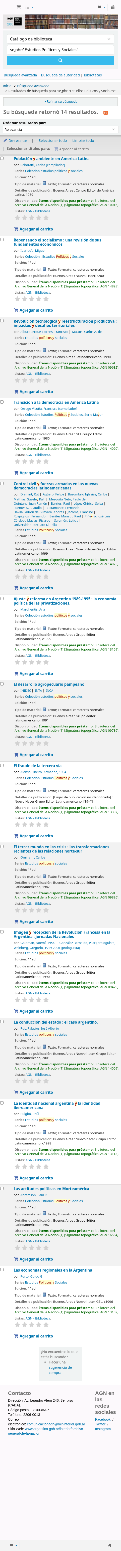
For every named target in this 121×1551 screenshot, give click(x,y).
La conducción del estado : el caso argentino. (56, 1022)
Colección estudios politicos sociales (54, 171)
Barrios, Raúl (60, 503)
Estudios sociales (46, 337)
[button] (19, 7)
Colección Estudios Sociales (54, 778)
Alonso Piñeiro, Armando (43, 772)
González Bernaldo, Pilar (87, 943)
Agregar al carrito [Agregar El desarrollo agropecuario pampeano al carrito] (33, 754)
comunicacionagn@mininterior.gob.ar (56, 1424)
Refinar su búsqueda (62, 101)
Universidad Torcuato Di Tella (35, 525)
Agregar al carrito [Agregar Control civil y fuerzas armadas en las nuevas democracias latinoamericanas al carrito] (33, 587)
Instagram (103, 1429)
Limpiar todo (83, 140)
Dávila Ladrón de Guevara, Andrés (39, 512)
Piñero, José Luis (97, 516)
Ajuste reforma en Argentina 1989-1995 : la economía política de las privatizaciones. (65, 601)
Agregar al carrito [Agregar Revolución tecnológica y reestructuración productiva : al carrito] (33, 391)
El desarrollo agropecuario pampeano (49, 684)
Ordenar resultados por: (24, 122)
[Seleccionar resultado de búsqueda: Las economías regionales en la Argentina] (2, 1269)
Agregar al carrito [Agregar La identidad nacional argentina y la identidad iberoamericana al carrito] (33, 1177)
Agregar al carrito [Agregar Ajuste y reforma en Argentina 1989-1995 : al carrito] (33, 673)
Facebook (102, 1419)
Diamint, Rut (29, 494)
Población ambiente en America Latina (52, 159)
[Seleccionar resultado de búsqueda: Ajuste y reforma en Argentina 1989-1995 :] (2, 598)
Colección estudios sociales (54, 615)
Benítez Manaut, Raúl (65, 516)
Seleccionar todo (53, 140)
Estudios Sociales (46, 530)
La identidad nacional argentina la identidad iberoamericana (57, 1105)
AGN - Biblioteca (38, 211)
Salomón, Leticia (66, 520)
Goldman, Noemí (37, 943)
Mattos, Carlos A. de (87, 332)
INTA (38, 690)
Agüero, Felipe (53, 494)
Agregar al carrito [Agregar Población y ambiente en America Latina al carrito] (33, 228)
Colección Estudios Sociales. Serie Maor (64, 414)
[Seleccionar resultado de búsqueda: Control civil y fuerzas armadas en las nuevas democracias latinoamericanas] (2, 483)
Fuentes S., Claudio (28, 508)
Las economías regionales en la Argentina (53, 1270)
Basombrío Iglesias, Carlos (87, 494)
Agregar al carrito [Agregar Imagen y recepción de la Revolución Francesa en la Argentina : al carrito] (33, 1011)
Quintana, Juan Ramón (30, 503)
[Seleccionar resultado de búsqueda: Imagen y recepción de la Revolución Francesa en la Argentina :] (2, 931)
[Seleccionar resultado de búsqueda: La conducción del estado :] (2, 1021)
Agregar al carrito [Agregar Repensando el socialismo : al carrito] (33, 310)
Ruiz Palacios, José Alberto (39, 1028)
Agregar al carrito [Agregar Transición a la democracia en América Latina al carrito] (33, 472)
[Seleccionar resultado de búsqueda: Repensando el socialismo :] (2, 239)
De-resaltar (15, 140)
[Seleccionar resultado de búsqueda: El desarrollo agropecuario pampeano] (2, 683)
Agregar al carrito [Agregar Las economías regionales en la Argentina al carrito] (33, 1335)
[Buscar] (60, 60)
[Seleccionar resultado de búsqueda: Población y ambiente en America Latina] (2, 158)
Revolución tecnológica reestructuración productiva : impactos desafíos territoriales (65, 323)
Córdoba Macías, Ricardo (32, 520)
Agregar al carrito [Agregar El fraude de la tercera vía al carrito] (33, 835)
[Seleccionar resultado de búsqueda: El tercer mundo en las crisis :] (2, 846)
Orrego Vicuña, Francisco (48, 409)
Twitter (100, 1424)
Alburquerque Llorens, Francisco (44, 332)
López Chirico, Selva (88, 503)
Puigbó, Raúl (29, 1114)
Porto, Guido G (31, 1276)
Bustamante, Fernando (62, 508)
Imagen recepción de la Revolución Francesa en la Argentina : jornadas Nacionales (62, 934)
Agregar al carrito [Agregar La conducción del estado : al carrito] (33, 1092)
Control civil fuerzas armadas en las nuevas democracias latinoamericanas (56, 486)
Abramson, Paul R (33, 1195)
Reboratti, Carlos (42, 165)
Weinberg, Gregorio (47, 948)
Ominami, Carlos (32, 857)
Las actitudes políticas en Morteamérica (51, 1189)
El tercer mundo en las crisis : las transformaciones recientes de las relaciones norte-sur (61, 849)
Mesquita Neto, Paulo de (67, 499)
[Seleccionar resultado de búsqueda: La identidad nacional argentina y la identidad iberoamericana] (2, 1103)
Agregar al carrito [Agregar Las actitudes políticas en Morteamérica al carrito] (33, 1259)
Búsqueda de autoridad (60, 75)
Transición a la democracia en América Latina (56, 402)
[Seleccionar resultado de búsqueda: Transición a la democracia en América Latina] (2, 402)
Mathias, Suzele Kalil (29, 499)
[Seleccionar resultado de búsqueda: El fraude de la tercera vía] (2, 765)
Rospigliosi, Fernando (29, 516)
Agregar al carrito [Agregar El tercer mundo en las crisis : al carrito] (33, 921)
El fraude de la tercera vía (38, 766)
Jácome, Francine (80, 512)
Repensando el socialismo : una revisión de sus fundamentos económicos (57, 242)
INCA (49, 690)
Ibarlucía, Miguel (32, 250)
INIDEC (25, 690)
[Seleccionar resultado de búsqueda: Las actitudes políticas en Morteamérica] (2, 1188)
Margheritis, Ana (32, 609)
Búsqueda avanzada (20, 75)
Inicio (7, 85)
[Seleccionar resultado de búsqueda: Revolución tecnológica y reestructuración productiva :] (2, 320)
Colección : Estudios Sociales (55, 256)
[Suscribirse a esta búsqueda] (106, 112)
